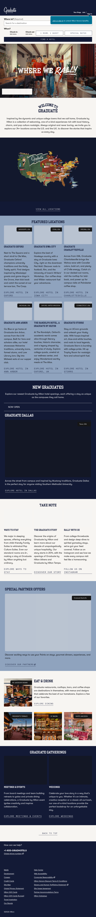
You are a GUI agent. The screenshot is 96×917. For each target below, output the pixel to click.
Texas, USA (84, 427)
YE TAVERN (55, 719)
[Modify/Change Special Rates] (78, 33)
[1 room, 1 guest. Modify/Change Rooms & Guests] (49, 33)
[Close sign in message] (90, 18)
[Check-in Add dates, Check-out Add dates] (19, 33)
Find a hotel (56, 39)
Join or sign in (57, 21)
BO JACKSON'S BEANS (21, 685)
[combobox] (48, 23)
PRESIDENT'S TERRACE (21, 719)
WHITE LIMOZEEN (83, 719)
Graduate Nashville (81, 601)
